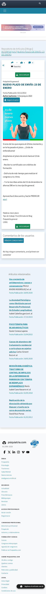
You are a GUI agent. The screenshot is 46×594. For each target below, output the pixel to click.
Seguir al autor (11, 100)
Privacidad (5, 584)
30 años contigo (7, 560)
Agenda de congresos (9, 547)
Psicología (5, 465)
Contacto (4, 573)
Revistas (4, 501)
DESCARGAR (22, 75)
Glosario (4, 492)
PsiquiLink (5, 529)
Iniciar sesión (6, 512)
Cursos (3, 540)
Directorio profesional (9, 526)
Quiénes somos (7, 563)
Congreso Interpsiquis (9, 543)
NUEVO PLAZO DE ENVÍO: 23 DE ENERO (23, 53)
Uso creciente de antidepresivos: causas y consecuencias (20, 282)
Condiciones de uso (8, 591)
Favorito (16, 66)
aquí (5, 199)
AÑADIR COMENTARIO (13, 240)
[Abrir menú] (4, 10)
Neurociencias (6, 475)
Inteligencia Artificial (8, 478)
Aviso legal (5, 581)
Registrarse (5, 516)
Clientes (4, 566)
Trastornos (5, 468)
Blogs (29, 48)
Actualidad (5, 488)
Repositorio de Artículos (13, 48)
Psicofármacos (6, 495)
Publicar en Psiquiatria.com (11, 550)
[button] (14, 62)
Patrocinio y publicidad (9, 570)
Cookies (4, 587)
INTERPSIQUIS (8, 51)
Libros (3, 505)
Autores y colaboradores (10, 532)
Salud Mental (6, 472)
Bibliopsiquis (6, 498)
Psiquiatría (5, 462)
